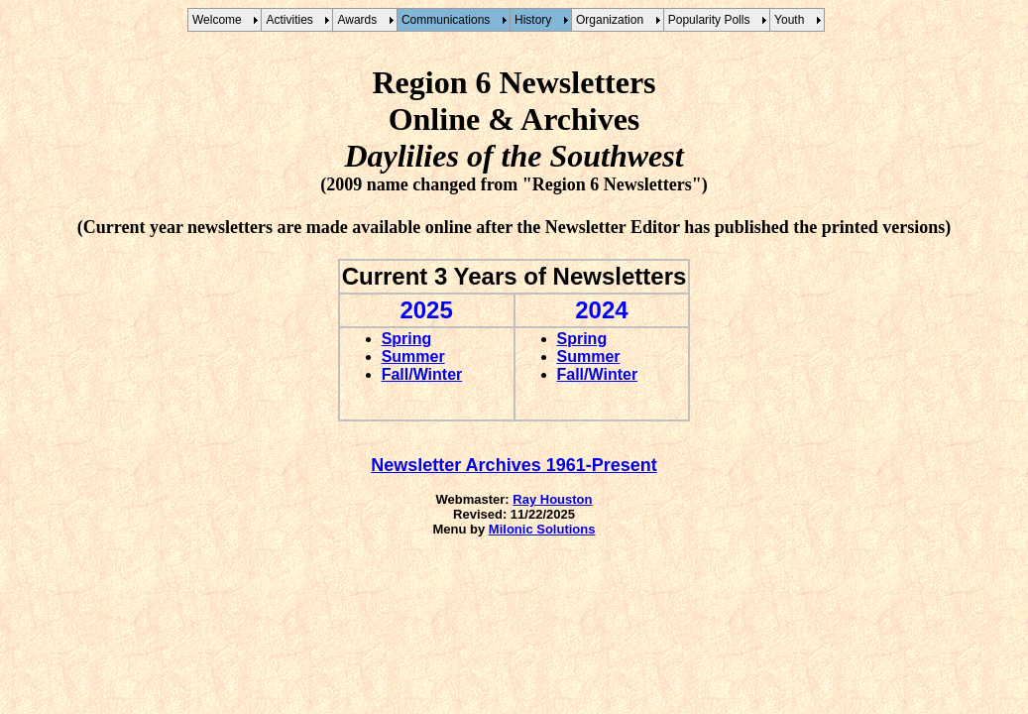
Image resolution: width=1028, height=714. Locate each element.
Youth (792, 20)
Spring (407, 338)
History (536, 20)
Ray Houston (552, 499)
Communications (449, 20)
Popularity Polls (712, 20)
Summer (413, 356)
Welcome (220, 20)
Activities (292, 20)
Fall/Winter (422, 374)
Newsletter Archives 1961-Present (513, 465)
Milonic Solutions (542, 529)
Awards (360, 20)
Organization (613, 20)
